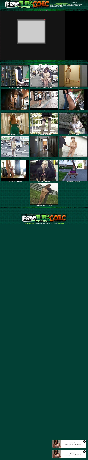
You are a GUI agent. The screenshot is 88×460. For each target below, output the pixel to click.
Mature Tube (53, 4)
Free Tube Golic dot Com (61, 3)
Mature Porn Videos (61, 4)
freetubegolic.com (29, 223)
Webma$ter (61, 223)
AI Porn (68, 4)
